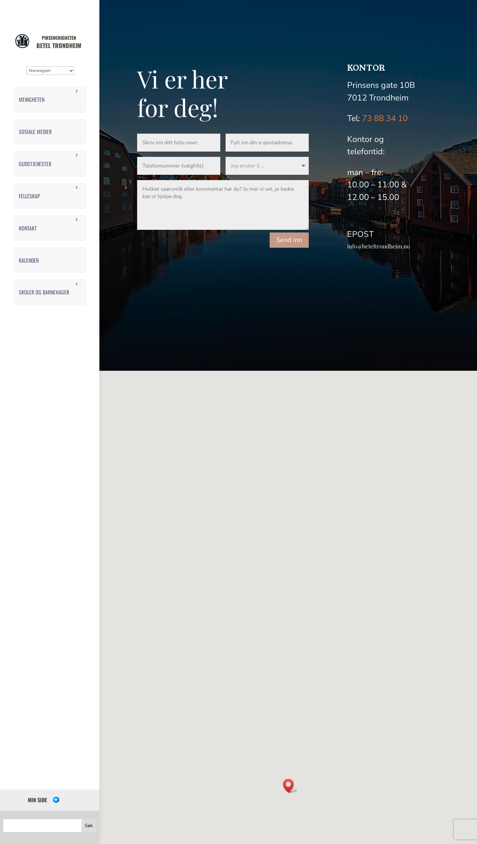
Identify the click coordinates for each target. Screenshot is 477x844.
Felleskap (29, 196)
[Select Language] (50, 70)
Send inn (289, 239)
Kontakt (28, 228)
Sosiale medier (35, 132)
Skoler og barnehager (44, 292)
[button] (290, 786)
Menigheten (31, 99)
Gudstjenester (35, 164)
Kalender (29, 260)
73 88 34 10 (385, 118)
